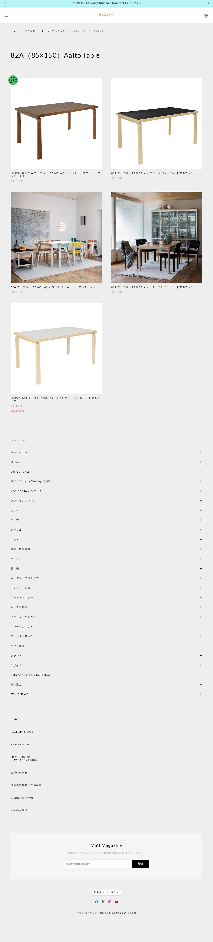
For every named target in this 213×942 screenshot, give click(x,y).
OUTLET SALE (20, 471)
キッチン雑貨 (30, 607)
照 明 (15, 568)
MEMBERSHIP (20, 757)
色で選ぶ (16, 684)
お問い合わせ (19, 772)
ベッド (15, 539)
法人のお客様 (19, 810)
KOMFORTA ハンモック (26, 491)
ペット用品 (18, 645)
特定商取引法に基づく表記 (113, 913)
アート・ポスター (32, 597)
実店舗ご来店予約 (22, 797)
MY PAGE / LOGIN (25, 760)
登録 (140, 863)
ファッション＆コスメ (25, 616)
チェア (16, 520)
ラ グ (15, 558)
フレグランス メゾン (24, 500)
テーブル (16, 529)
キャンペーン (19, 452)
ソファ (22, 510)
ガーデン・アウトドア (25, 578)
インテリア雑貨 (30, 587)
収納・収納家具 (32, 549)
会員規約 (131, 913)
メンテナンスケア (22, 626)
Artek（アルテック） (55, 31)
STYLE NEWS (19, 694)
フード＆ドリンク (22, 636)
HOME (15, 719)
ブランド (30, 31)
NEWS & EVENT (21, 744)
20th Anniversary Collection (31, 674)
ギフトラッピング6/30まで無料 (31, 481)
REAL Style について (24, 731)
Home (14, 31)
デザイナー (18, 665)
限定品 (15, 462)
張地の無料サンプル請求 (26, 785)
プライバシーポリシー (88, 913)
